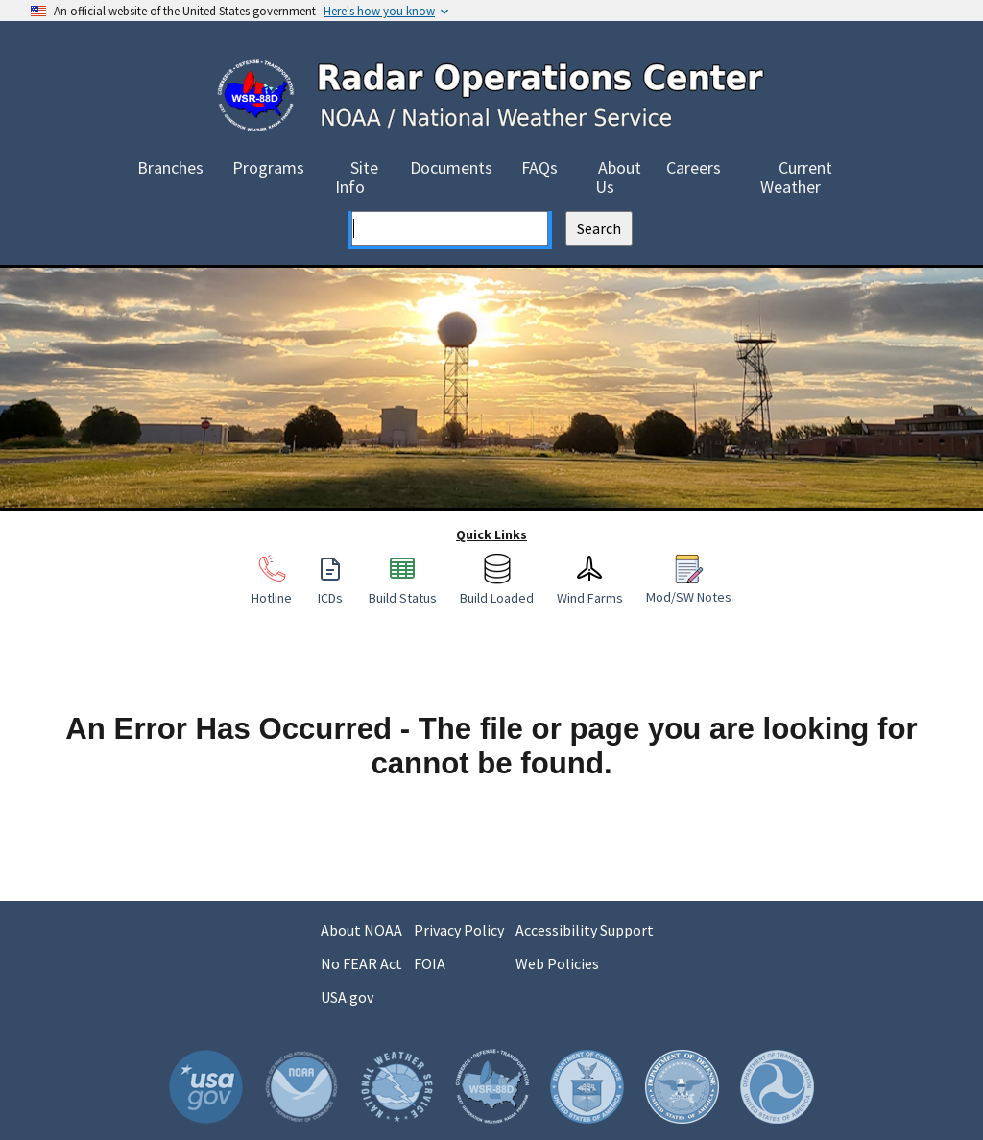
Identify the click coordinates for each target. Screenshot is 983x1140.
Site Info (356, 177)
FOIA (429, 963)
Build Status (403, 588)
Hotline (272, 588)
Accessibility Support (584, 929)
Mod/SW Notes (688, 587)
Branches (170, 167)
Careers (693, 167)
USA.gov (347, 997)
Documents (451, 167)
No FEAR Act (361, 963)
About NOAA (361, 929)
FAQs (539, 167)
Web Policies (557, 963)
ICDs (330, 588)
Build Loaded (497, 588)
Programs (268, 167)
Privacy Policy (459, 929)
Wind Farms (590, 588)
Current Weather (796, 177)
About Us (618, 177)
